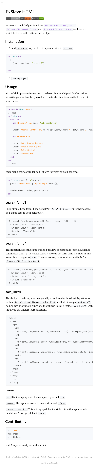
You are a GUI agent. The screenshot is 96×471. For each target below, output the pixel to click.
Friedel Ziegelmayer (50, 457)
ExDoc (19, 457)
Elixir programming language (79, 457)
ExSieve (33, 33)
